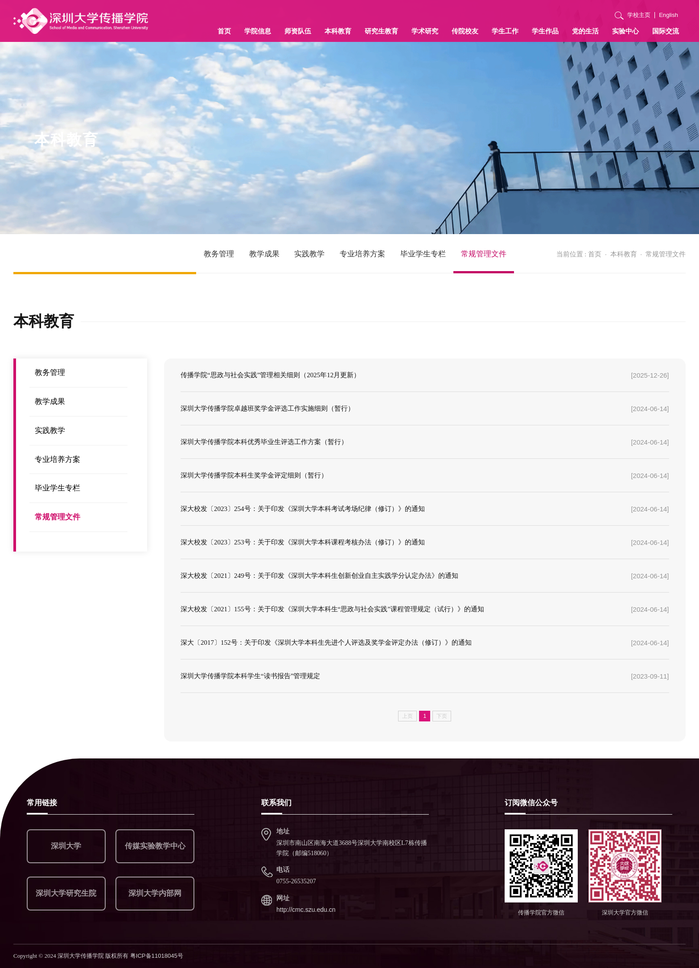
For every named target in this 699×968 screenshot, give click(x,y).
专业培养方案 (362, 254)
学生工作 (505, 31)
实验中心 (625, 31)
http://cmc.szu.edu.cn (306, 909)
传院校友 (465, 31)
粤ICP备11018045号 (156, 955)
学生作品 (545, 31)
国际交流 (665, 31)
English (668, 15)
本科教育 (338, 31)
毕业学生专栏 (423, 254)
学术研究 (424, 31)
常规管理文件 (483, 254)
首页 (224, 31)
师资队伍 (297, 31)
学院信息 (257, 31)
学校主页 (638, 15)
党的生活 (585, 31)
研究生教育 (381, 31)
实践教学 (309, 254)
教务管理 (219, 254)
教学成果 (264, 254)
